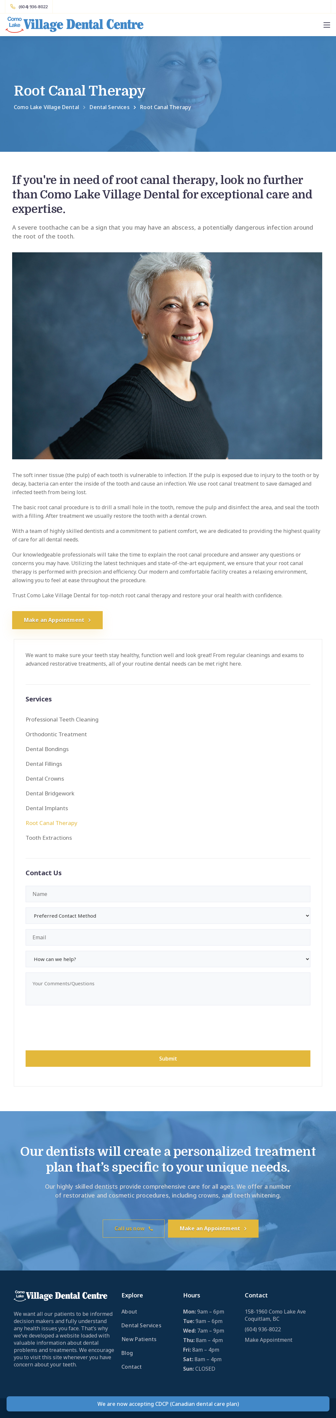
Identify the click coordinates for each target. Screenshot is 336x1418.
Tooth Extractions (49, 837)
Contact (131, 1366)
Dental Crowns (45, 778)
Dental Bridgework (50, 793)
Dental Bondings (47, 749)
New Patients (139, 1339)
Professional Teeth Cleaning (62, 719)
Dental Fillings (44, 763)
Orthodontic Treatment (56, 734)
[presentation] (75, 1028)
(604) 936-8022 (263, 1329)
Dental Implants (47, 808)
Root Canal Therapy (51, 823)
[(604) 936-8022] (29, 6)
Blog (127, 1353)
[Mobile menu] (327, 25)
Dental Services (141, 1325)
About (129, 1311)
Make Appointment (268, 1339)
